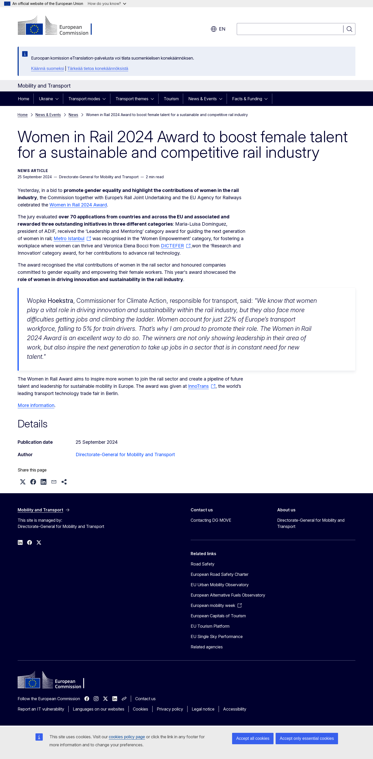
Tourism (171, 98)
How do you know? (107, 3)
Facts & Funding (247, 98)
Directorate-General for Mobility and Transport (125, 454)
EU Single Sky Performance (217, 636)
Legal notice (203, 709)
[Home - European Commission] (59, 26)
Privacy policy (170, 709)
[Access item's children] (58, 98)
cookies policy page (127, 737)
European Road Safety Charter (219, 574)
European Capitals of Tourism (218, 615)
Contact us (145, 698)
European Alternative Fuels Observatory (228, 595)
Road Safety (202, 564)
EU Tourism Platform (210, 626)
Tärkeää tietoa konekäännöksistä (97, 68)
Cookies (140, 709)
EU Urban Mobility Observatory (220, 584)
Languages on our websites (98, 709)
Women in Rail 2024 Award (78, 204)
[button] (23, 482)
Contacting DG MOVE (211, 520)
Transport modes (84, 98)
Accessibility (234, 709)
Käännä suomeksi (47, 68)
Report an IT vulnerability (41, 709)
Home (23, 98)
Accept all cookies (252, 738)
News (73, 114)
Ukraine (46, 98)
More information (36, 405)
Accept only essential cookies (307, 738)
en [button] (218, 29)
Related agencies (207, 646)
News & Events (202, 98)
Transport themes (132, 98)
